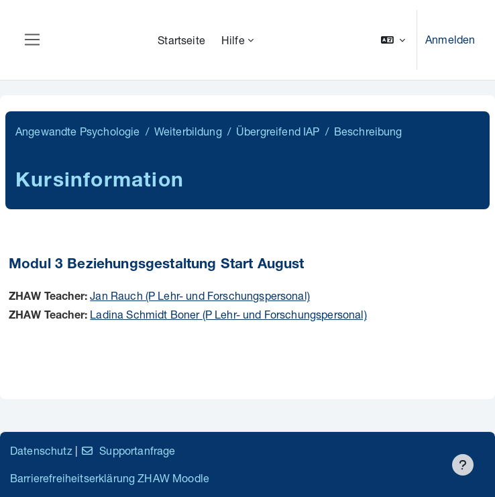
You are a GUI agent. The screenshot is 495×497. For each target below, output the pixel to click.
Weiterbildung (188, 131)
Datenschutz (41, 450)
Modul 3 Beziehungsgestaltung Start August (157, 265)
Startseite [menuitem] (181, 40)
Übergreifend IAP (278, 131)
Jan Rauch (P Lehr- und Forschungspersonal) (200, 295)
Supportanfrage (127, 450)
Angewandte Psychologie (77, 131)
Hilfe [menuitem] (233, 40)
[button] (393, 40)
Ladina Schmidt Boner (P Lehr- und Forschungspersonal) (228, 314)
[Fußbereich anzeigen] (463, 465)
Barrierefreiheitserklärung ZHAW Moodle (109, 478)
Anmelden (450, 39)
